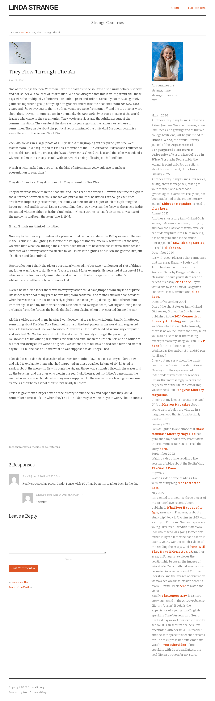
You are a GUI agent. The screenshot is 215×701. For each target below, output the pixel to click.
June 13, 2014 (16, 80)
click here (183, 282)
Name (68, 559)
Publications (197, 8)
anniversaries (23, 446)
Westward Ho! (20, 582)
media (35, 446)
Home (24, 32)
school (44, 446)
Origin (44, 692)
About (175, 8)
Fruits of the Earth (19, 587)
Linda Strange (33, 7)
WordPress (29, 692)
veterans (55, 446)
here (163, 449)
